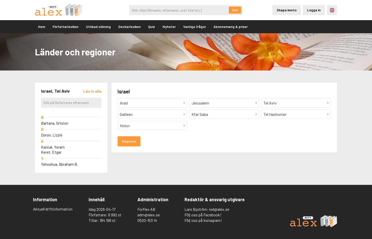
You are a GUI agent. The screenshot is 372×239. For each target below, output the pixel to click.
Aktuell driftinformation (52, 209)
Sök (235, 10)
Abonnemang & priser (230, 26)
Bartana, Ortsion (54, 123)
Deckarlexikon (129, 26)
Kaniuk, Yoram (53, 147)
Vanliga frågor (194, 26)
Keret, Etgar (51, 152)
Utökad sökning (98, 26)
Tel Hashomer (275, 114)
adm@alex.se (148, 214)
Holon (125, 125)
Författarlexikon (66, 26)
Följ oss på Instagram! (203, 220)
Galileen (126, 114)
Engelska (332, 10)
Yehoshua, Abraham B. (59, 164)
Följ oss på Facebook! (202, 214)
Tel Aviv (270, 102)
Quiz (151, 26)
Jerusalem (200, 102)
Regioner (129, 141)
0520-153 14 (147, 220)
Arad (124, 102)
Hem (41, 26)
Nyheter (169, 26)
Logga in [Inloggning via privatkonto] (314, 10)
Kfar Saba (200, 114)
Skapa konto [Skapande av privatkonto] (286, 10)
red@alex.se (219, 209)
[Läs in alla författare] (92, 91)
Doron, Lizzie (51, 135)
